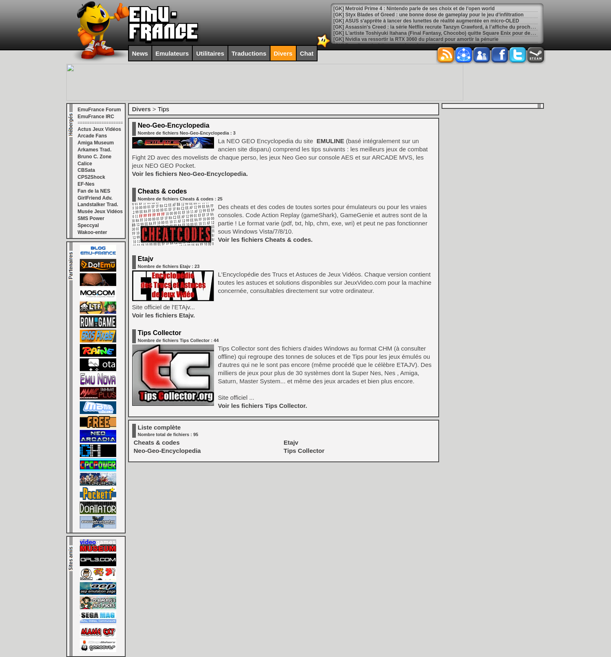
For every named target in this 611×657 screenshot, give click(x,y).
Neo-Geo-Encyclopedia (174, 125)
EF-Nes (86, 184)
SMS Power (91, 218)
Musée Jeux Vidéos (100, 211)
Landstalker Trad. (98, 204)
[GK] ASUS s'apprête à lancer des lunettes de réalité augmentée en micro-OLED (426, 21)
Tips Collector (159, 332)
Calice (85, 163)
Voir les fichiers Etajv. (163, 315)
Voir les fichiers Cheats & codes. (265, 239)
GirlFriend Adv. (95, 198)
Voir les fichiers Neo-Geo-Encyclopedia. (190, 173)
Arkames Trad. (95, 150)
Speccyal (88, 225)
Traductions (249, 53)
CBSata (86, 170)
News (140, 53)
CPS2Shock (91, 177)
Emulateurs (172, 53)
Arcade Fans (92, 136)
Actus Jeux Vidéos (100, 129)
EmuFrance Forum (99, 109)
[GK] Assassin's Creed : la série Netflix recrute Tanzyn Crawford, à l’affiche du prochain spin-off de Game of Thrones (470, 27)
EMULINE (329, 140)
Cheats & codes (162, 191)
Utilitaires (210, 53)
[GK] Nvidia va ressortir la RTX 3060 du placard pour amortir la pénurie (416, 39)
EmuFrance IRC (96, 116)
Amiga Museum (96, 143)
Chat (306, 53)
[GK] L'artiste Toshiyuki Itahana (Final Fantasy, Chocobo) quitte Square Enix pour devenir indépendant (453, 33)
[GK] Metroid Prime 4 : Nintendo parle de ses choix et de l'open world (414, 8)
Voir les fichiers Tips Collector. (262, 405)
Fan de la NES (94, 191)
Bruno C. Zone (95, 157)
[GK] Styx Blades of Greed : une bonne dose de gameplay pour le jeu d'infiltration (429, 15)
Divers (283, 53)
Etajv (145, 258)
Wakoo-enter (92, 232)
